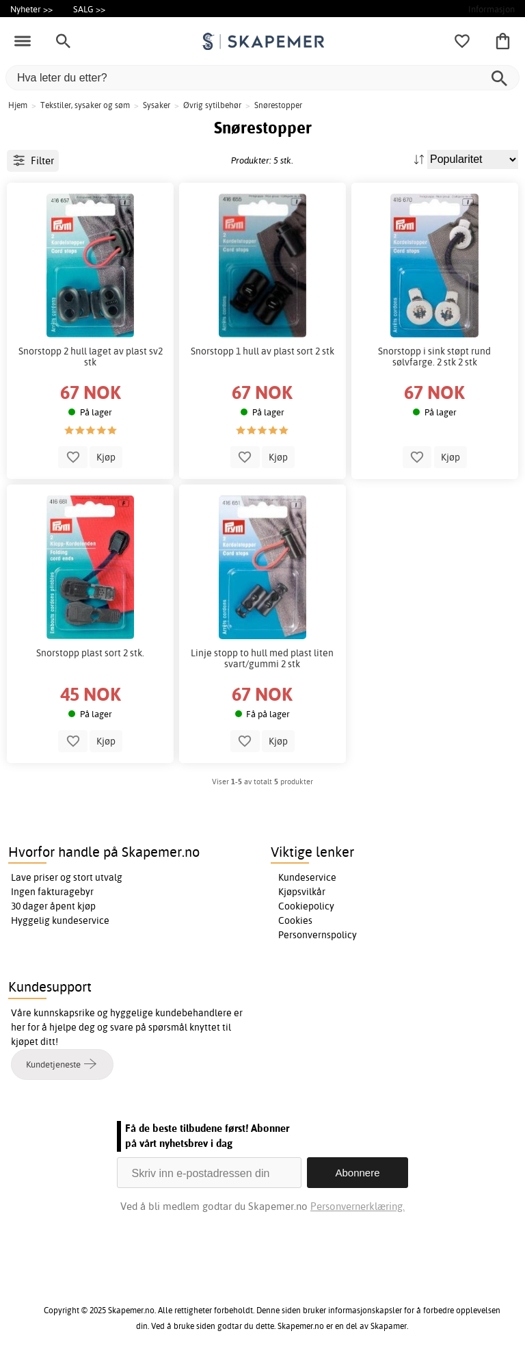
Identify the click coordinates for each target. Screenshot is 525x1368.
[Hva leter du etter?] (262, 77)
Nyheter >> (31, 8)
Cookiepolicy (306, 906)
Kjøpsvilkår (301, 892)
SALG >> (89, 8)
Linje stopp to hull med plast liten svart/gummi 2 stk (262, 658)
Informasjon (491, 8)
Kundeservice (307, 877)
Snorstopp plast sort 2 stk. (90, 652)
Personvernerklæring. (357, 1206)
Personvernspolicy (317, 935)
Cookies (295, 920)
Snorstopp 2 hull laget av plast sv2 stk (90, 356)
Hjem (17, 105)
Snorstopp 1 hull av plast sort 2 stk (262, 351)
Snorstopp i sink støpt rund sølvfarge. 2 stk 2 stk (434, 356)
